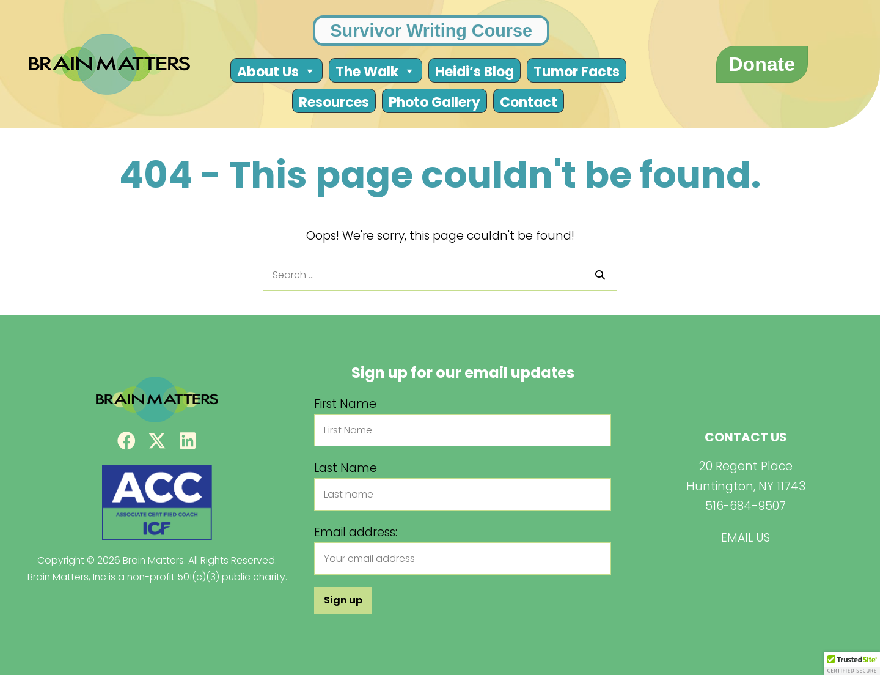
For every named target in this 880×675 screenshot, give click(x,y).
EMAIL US (745, 537)
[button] (126, 441)
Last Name (345, 467)
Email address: (355, 532)
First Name (345, 403)
